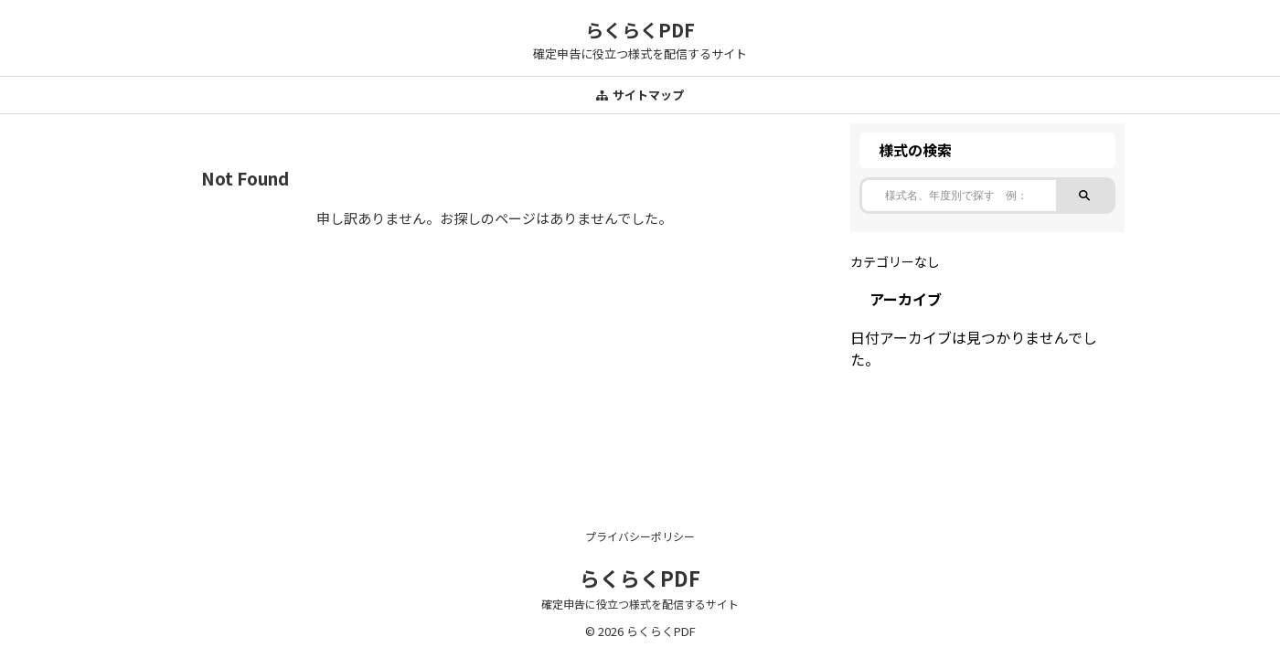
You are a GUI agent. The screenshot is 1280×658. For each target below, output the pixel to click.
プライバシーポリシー (640, 536)
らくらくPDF (640, 29)
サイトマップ (640, 94)
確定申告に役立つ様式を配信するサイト (640, 603)
